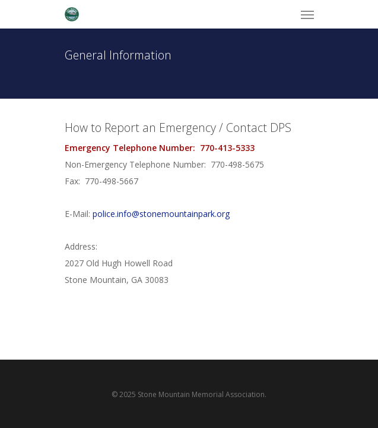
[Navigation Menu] (307, 14)
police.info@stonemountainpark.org (161, 213)
